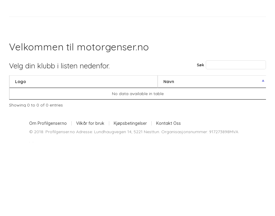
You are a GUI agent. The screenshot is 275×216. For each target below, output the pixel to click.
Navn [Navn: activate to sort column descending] (168, 81)
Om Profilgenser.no (48, 123)
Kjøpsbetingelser (130, 123)
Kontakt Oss (168, 123)
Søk (231, 64)
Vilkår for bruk (90, 123)
